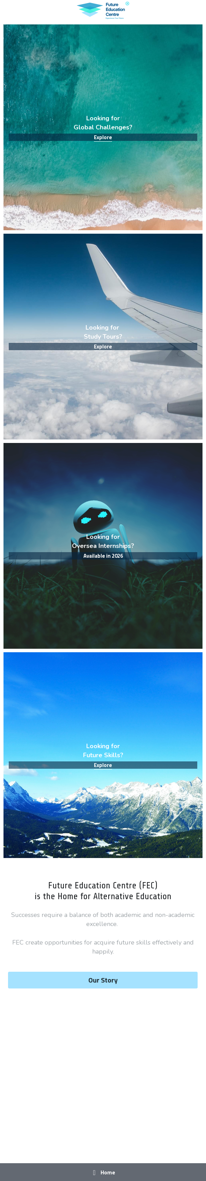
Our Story (103, 980)
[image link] (103, 10)
